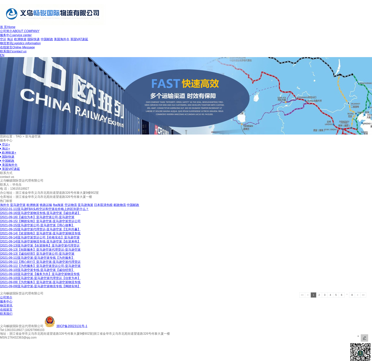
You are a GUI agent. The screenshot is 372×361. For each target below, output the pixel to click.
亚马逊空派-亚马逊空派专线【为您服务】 (37, 257)
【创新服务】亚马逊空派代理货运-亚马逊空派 (40, 249)
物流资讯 (20, 43)
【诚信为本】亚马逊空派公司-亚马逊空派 (37, 217)
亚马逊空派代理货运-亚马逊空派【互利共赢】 (40, 229)
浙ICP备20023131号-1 (71, 326)
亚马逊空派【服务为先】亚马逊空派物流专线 (40, 274)
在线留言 (17, 47)
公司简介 (19, 31)
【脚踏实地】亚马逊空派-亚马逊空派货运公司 (40, 221)
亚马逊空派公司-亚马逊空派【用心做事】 (37, 225)
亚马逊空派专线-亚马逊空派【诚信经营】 (37, 270)
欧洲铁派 (20, 39)
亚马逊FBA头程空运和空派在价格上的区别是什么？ (44, 209)
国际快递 (33, 39)
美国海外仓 (61, 39)
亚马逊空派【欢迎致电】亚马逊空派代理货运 (40, 245)
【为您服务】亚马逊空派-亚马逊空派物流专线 (40, 282)
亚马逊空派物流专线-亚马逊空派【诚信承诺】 (40, 213)
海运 (10, 39)
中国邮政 (47, 39)
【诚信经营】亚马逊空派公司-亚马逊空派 (37, 253)
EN (2, 55)
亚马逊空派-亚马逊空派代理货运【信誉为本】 (40, 278)
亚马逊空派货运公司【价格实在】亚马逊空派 (40, 237)
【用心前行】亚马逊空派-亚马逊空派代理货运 (40, 261)
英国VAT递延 (79, 39)
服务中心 (16, 35)
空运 (3, 39)
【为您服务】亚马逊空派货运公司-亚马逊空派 (40, 266)
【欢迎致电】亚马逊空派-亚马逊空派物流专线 (40, 233)
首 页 (7, 27)
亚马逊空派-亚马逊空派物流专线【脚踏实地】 (40, 286)
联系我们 (13, 51)
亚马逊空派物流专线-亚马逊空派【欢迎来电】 (40, 241)
